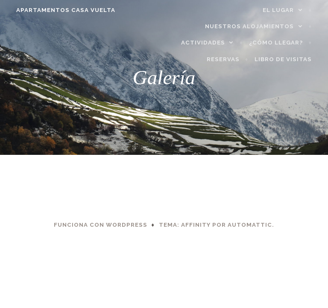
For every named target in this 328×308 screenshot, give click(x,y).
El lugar (283, 10)
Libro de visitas (288, 59)
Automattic (250, 225)
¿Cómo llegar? (281, 42)
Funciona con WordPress (100, 225)
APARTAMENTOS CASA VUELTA (60, 10)
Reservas (228, 59)
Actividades (208, 42)
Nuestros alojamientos (254, 26)
